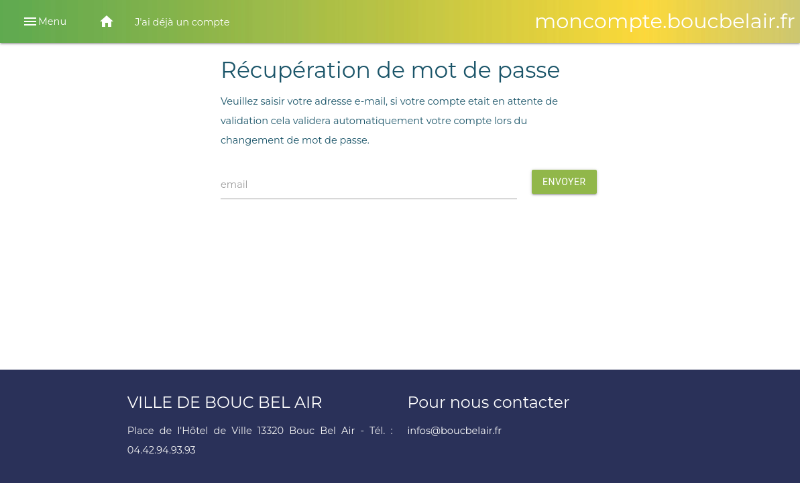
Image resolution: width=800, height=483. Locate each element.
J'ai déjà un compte (182, 22)
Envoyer (564, 181)
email (234, 184)
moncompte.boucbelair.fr (664, 21)
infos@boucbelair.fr (454, 431)
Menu (44, 21)
